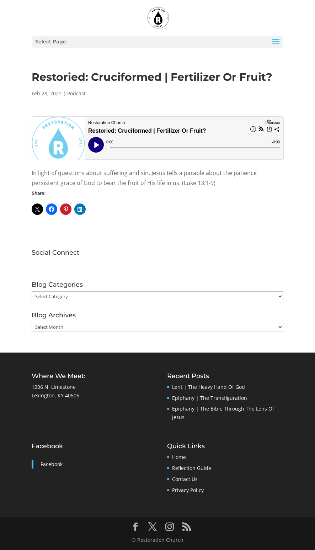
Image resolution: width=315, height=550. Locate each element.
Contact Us (185, 479)
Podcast (76, 93)
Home (179, 457)
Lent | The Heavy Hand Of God (208, 387)
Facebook (47, 446)
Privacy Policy (188, 490)
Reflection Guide (191, 468)
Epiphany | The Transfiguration (209, 398)
